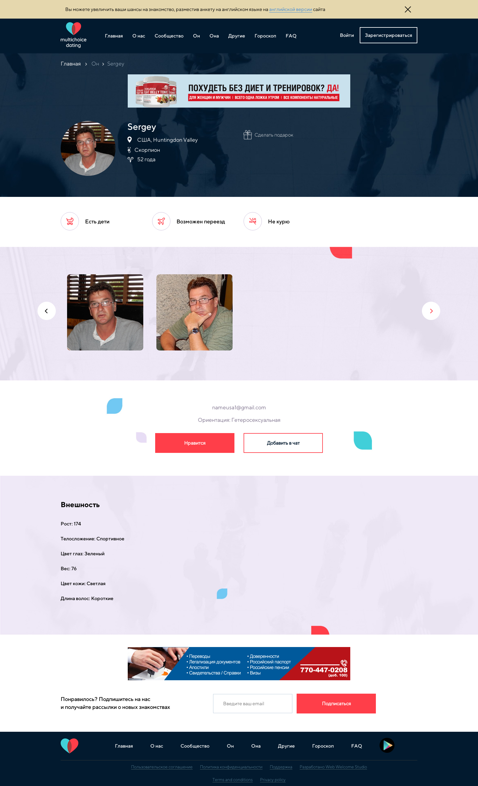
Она (214, 36)
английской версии (290, 9)
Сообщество (169, 36)
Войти (347, 35)
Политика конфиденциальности (231, 766)
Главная (114, 36)
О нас (138, 36)
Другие (236, 36)
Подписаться (336, 703)
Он (196, 36)
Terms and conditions (232, 779)
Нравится (194, 443)
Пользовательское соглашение (162, 766)
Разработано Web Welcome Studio (333, 766)
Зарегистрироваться (388, 35)
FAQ (291, 36)
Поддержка (281, 766)
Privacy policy (273, 779)
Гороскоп (265, 36)
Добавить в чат (283, 443)
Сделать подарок (274, 135)
